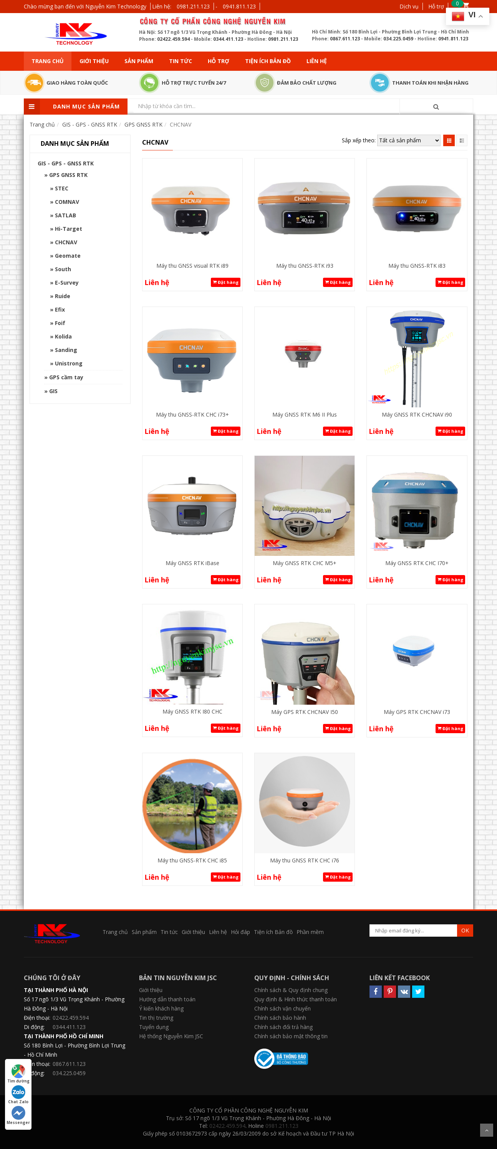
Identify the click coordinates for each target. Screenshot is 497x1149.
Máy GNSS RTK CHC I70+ (417, 563)
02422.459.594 (173, 39)
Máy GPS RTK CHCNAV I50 (304, 711)
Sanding (66, 350)
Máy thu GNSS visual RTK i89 (192, 265)
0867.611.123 (345, 38)
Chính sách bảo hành (280, 1017)
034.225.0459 (398, 38)
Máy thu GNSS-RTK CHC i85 (192, 860)
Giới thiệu (94, 61)
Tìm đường (18, 1074)
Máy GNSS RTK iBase (192, 563)
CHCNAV (66, 242)
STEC (61, 188)
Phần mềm (310, 932)
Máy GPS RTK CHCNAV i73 (417, 711)
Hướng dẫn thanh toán (167, 999)
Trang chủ (47, 61)
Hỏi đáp (240, 932)
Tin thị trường (156, 1017)
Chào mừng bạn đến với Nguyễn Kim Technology (85, 6)
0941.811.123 (239, 6)
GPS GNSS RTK (68, 174)
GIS (53, 391)
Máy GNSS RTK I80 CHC (192, 711)
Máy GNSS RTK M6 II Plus (304, 414)
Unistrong (69, 363)
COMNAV (67, 201)
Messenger (18, 1115)
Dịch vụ (409, 6)
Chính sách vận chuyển (282, 1008)
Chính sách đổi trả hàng (283, 1027)
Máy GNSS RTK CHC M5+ (304, 563)
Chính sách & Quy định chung (291, 990)
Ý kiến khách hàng (161, 1008)
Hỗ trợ (436, 6)
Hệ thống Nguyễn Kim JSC (171, 1036)
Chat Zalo (18, 1094)
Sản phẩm (138, 61)
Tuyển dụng (154, 1027)
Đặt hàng (226, 282)
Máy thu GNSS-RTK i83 (417, 265)
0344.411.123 (228, 39)
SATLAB (65, 215)
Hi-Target (68, 228)
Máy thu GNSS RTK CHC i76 (304, 860)
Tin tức (180, 61)
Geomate (68, 255)
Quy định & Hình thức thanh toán (295, 999)
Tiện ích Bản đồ (268, 61)
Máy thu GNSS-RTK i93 (304, 265)
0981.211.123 (193, 6)
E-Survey (67, 282)
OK (465, 930)
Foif (60, 323)
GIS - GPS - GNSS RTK (66, 163)
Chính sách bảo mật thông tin (291, 1036)
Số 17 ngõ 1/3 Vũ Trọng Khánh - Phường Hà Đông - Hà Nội (74, 1004)
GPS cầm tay (66, 377)
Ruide (62, 296)
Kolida (63, 336)
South (63, 269)
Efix (60, 309)
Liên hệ (316, 61)
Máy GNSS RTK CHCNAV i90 (417, 414)
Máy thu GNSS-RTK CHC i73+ (192, 414)
